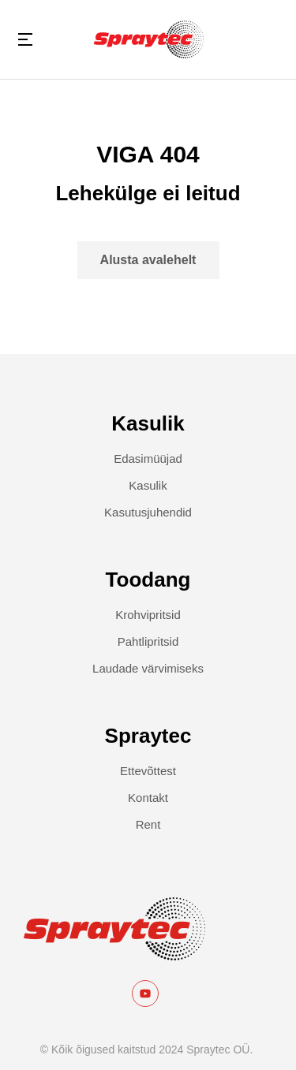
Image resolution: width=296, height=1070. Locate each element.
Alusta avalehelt (148, 260)
